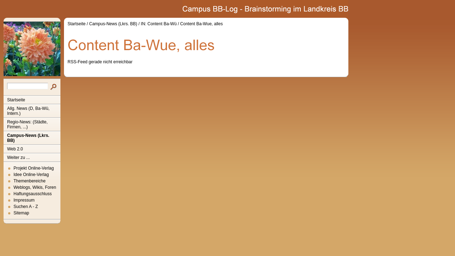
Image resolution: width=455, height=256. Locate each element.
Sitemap (21, 212)
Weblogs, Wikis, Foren (35, 187)
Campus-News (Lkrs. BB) (28, 138)
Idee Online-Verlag (31, 174)
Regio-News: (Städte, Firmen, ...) (27, 124)
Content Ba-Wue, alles (201, 23)
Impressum (24, 200)
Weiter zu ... (18, 157)
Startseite (16, 99)
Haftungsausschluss (33, 193)
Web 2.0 (15, 148)
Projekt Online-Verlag (34, 168)
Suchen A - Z (26, 206)
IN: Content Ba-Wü (159, 23)
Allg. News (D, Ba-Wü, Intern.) (28, 111)
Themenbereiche (30, 180)
